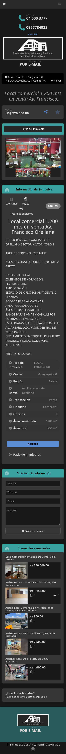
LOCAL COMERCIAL (19, 80)
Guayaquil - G (35, 77)
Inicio (9, 77)
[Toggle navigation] (59, 4)
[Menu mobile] (4, 4)
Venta (21, 77)
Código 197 (39, 80)
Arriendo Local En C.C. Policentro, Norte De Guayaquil (30, 635)
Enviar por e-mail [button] (33, 531)
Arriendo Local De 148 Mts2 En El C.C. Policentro (26, 660)
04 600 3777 (36, 18)
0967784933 (36, 27)
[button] (9, 153)
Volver (56, 80)
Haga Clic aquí (13, 696)
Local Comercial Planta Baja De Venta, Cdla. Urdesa (30, 558)
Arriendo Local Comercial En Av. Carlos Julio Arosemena (30, 584)
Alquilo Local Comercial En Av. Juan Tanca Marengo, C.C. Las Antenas (29, 609)
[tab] (17, 129)
